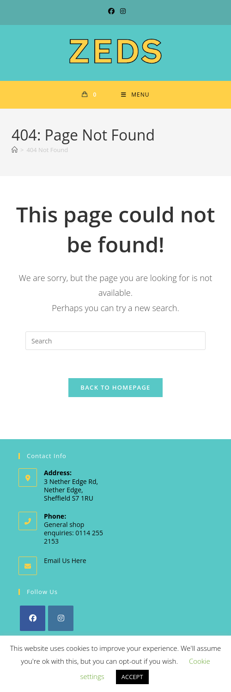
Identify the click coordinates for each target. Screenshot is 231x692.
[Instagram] (60, 618)
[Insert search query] (115, 340)
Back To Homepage (115, 387)
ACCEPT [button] (132, 677)
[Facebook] (32, 618)
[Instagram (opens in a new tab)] (121, 11)
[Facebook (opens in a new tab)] (111, 11)
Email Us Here (65, 560)
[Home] (15, 150)
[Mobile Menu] (135, 95)
